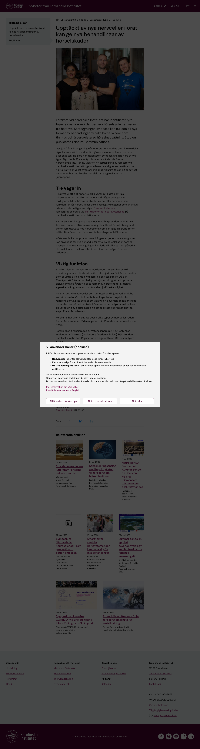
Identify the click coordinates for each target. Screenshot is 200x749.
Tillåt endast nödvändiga (63, 401)
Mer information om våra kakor (62, 386)
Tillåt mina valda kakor (100, 401)
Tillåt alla (137, 401)
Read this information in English (62, 390)
